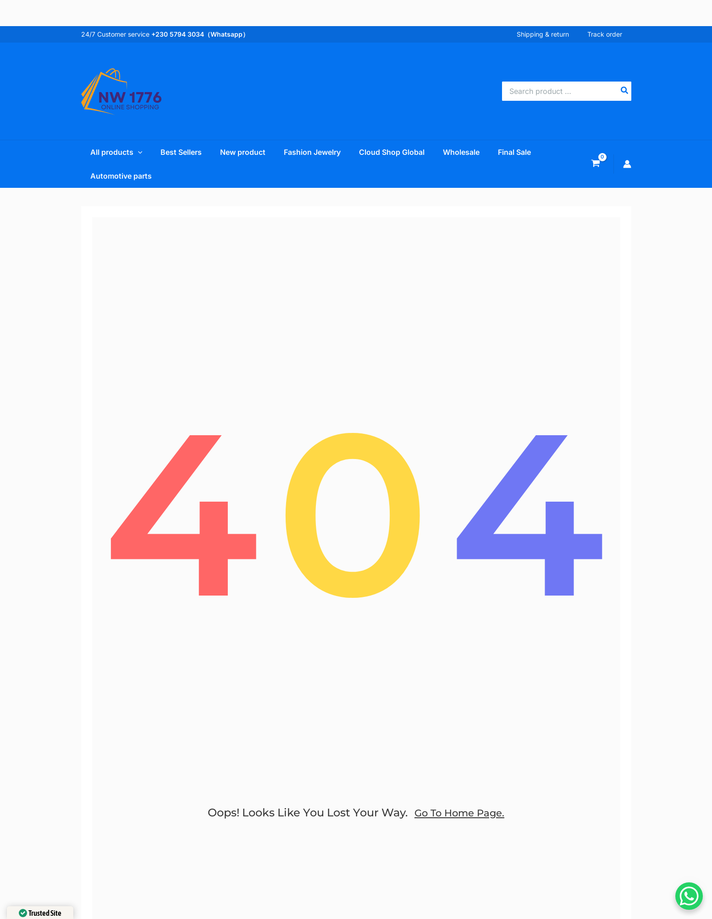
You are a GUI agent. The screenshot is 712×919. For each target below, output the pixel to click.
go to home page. (459, 824)
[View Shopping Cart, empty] (595, 164)
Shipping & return (552, 34)
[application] (128, 152)
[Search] (625, 91)
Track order (613, 34)
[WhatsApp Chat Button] (689, 896)
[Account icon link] (627, 164)
